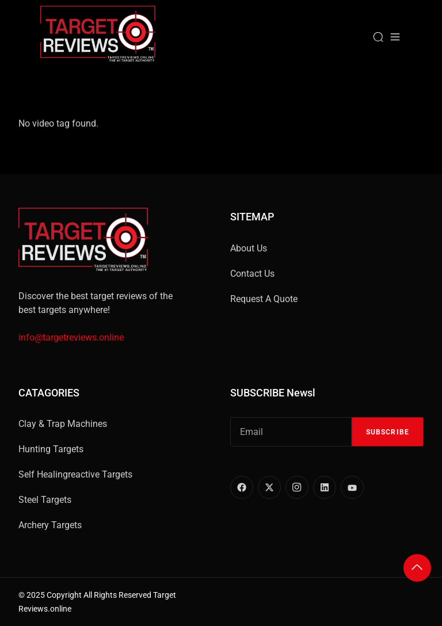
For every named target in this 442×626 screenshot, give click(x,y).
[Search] (378, 37)
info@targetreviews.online (71, 337)
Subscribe (387, 432)
